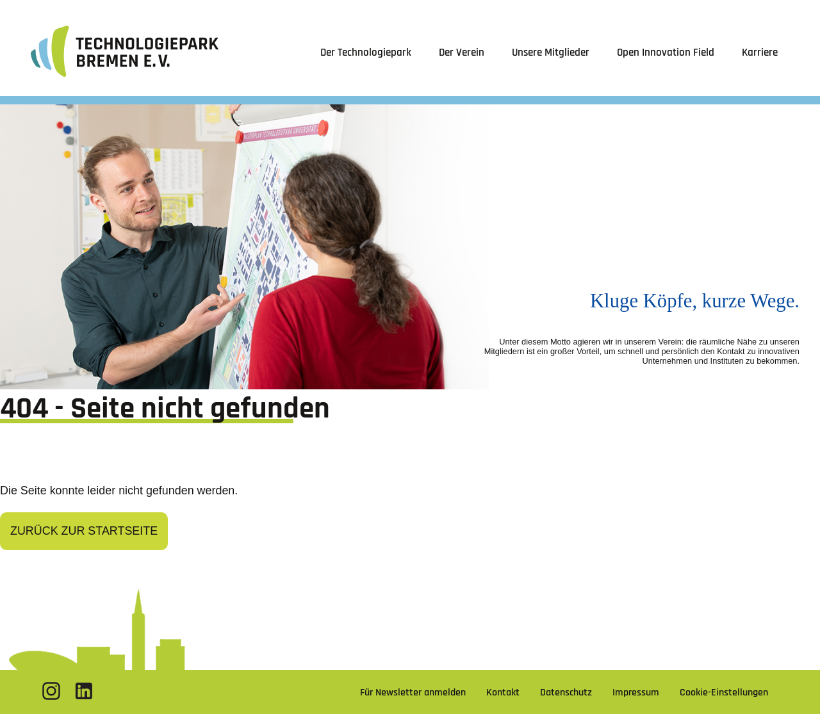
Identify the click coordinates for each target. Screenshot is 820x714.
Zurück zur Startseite (84, 530)
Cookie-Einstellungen (724, 692)
